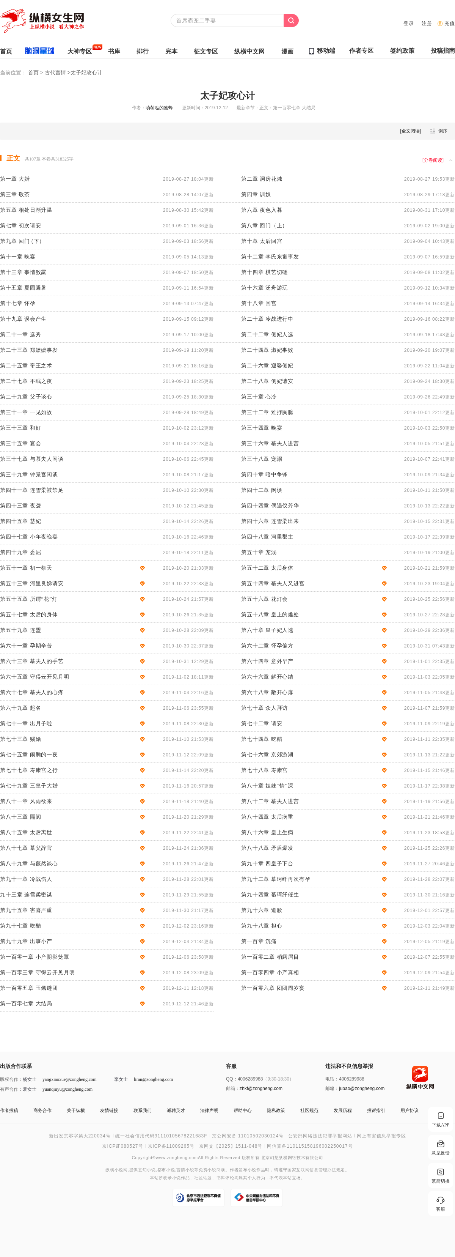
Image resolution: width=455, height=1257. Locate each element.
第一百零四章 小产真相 (270, 972)
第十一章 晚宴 (18, 257)
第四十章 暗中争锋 (264, 474)
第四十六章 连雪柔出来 (270, 521)
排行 (142, 53)
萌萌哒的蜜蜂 (159, 107)
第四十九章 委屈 (20, 552)
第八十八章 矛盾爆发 (267, 848)
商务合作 (42, 1110)
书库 (114, 53)
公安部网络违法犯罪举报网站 (320, 1136)
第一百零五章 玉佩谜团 (29, 988)
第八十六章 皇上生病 (267, 832)
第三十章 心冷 (259, 397)
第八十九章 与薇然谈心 (29, 863)
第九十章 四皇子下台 (267, 863)
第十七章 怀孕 (18, 303)
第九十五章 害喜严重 (26, 910)
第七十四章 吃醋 (261, 739)
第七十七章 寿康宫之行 (29, 770)
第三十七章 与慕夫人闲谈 (32, 459)
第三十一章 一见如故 (26, 412)
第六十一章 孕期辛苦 (26, 646)
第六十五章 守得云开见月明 (34, 677)
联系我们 (142, 1110)
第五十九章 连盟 (20, 630)
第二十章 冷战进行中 (267, 319)
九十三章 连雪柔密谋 (26, 895)
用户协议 (409, 1110)
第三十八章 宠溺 (261, 459)
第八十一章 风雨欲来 (26, 801)
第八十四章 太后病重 (267, 817)
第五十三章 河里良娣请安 (32, 583)
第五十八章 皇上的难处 (270, 614)
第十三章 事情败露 (23, 272)
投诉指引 (376, 1110)
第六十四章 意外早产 (267, 661)
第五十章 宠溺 (259, 552)
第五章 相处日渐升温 (26, 210)
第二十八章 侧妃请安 (267, 381)
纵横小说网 (116, 1169)
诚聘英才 (176, 1110)
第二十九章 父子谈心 (26, 397)
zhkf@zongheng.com (261, 1088)
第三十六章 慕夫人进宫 (270, 443)
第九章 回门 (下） (22, 241)
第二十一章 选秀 (20, 334)
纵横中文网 (249, 53)
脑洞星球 (37, 52)
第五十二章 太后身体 (267, 568)
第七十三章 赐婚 (20, 739)
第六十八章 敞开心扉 (267, 692)
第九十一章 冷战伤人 (26, 879)
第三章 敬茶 (15, 194)
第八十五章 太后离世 (26, 832)
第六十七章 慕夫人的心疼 (32, 692)
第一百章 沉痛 (259, 941)
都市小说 (166, 1169)
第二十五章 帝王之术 (26, 366)
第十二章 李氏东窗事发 (270, 257)
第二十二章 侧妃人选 (267, 334)
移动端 (326, 50)
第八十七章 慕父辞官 (26, 848)
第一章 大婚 (15, 179)
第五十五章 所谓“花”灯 (29, 599)
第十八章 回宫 (259, 303)
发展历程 (343, 1110)
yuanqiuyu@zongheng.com (67, 1089)
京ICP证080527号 (122, 1146)
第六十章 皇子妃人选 (267, 630)
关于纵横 (76, 1110)
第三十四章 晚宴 (261, 428)
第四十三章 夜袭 (20, 506)
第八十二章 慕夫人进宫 (270, 801)
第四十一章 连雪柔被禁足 (32, 490)
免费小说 (208, 1169)
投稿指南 (443, 52)
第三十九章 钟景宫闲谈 (29, 474)
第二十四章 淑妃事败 (267, 350)
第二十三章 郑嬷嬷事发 (29, 350)
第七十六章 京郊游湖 (267, 755)
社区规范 (309, 1110)
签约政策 (402, 52)
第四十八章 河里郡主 (267, 537)
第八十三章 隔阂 (20, 817)
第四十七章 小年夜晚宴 (29, 537)
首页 (6, 53)
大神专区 (79, 53)
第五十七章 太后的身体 (29, 614)
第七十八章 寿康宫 (264, 770)
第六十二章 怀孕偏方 (267, 646)
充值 (449, 23)
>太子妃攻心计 (84, 72)
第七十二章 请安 (261, 723)
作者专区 (361, 52)
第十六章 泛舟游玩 (264, 288)
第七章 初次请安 (20, 225)
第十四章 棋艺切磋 (264, 272)
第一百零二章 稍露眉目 (270, 957)
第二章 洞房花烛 (261, 179)
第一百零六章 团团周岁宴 (273, 988)
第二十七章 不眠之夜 (26, 381)
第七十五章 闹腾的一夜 (29, 755)
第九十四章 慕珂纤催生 (270, 895)
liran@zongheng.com (153, 1079)
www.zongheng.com (177, 1157)
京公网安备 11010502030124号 (248, 1136)
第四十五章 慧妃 (20, 521)
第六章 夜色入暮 (261, 210)
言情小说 (185, 1169)
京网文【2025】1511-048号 (230, 1146)
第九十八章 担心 (261, 926)
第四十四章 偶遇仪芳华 (270, 506)
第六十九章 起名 (20, 708)
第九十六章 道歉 (261, 910)
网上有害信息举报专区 (381, 1136)
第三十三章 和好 (20, 428)
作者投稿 (9, 1110)
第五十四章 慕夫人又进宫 (273, 583)
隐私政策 (276, 1110)
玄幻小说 (147, 1169)
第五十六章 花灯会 (264, 599)
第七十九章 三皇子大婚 (29, 786)
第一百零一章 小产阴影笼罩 (34, 957)
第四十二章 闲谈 (261, 490)
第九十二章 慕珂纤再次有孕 (276, 879)
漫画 (287, 53)
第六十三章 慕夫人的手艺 (32, 661)
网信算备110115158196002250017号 (310, 1146)
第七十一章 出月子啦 (26, 723)
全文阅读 (411, 131)
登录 (408, 23)
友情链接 (109, 1110)
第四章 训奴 (256, 194)
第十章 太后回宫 (261, 241)
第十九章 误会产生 (23, 319)
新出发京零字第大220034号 (80, 1136)
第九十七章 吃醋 (20, 926)
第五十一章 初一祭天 (26, 568)
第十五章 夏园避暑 (23, 288)
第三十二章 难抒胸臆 (267, 412)
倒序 (442, 131)
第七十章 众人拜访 (264, 708)
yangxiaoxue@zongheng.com (69, 1079)
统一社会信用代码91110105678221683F (161, 1136)
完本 (171, 53)
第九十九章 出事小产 (26, 941)
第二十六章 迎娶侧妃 (267, 366)
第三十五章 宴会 (20, 443)
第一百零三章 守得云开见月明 (37, 972)
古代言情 (56, 72)
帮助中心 (243, 1110)
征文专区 (206, 53)
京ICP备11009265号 (171, 1146)
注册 (427, 23)
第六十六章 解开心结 (267, 677)
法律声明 (209, 1110)
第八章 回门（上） (264, 225)
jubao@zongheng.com (361, 1088)
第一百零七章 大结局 (26, 1004)
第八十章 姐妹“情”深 (267, 786)
